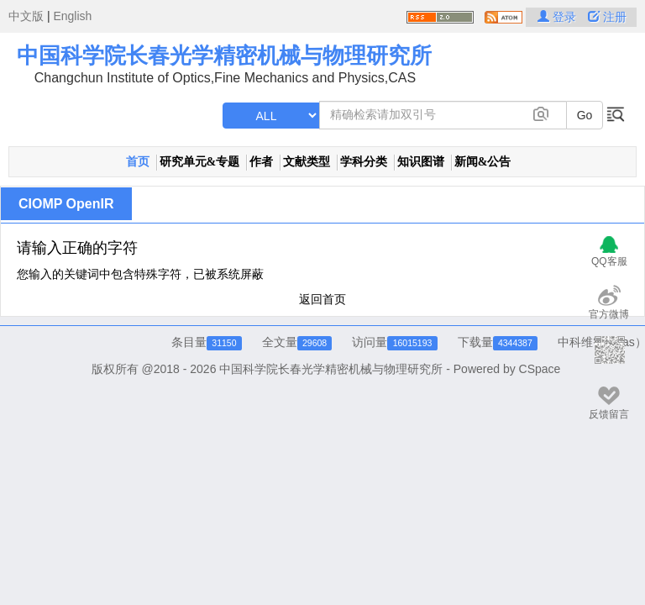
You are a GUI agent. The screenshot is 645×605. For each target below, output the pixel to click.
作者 (261, 161)
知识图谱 (420, 161)
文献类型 (306, 161)
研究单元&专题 (200, 161)
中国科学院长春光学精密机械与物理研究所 (224, 55)
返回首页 (322, 299)
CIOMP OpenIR (66, 204)
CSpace (540, 369)
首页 (137, 161)
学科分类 (363, 161)
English (72, 16)
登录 (558, 17)
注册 (607, 17)
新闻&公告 (482, 161)
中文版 (26, 16)
